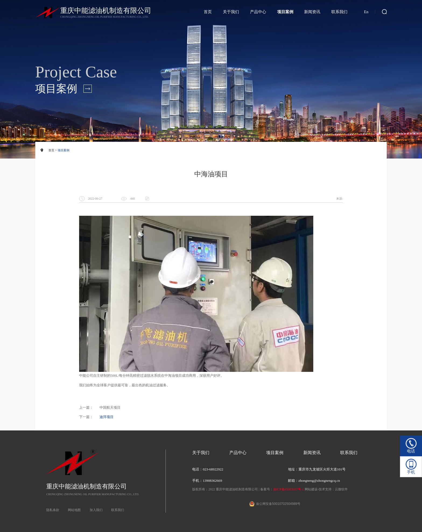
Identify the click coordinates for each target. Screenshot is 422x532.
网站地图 (74, 510)
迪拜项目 (107, 417)
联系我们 (339, 12)
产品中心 (258, 12)
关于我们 (231, 12)
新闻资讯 (312, 12)
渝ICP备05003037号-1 (288, 489)
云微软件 (341, 489)
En (366, 12)
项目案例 (285, 12)
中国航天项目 (110, 407)
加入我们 (96, 510)
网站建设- (312, 489)
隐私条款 (52, 510)
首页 (208, 12)
